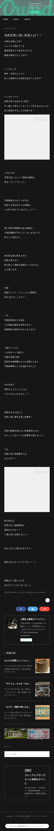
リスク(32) (21, 592)
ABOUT (27, 19)
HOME (5, 19)
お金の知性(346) (40, 592)
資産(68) (14, 592)
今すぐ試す (35, 12)
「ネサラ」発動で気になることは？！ (21, 707)
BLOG (16, 19)
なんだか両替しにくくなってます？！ (21, 660)
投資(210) (7, 592)
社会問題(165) (29, 592)
